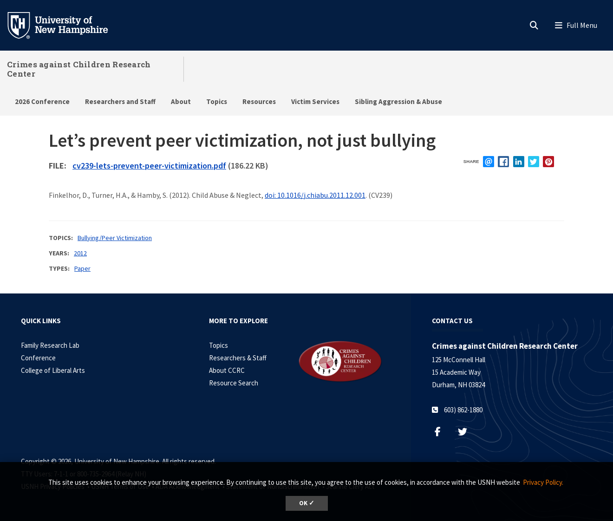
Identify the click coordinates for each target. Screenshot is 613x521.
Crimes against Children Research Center (79, 69)
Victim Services (315, 101)
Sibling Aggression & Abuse (398, 101)
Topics (216, 101)
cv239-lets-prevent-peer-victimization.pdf (149, 165)
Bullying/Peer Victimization (115, 238)
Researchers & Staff (238, 357)
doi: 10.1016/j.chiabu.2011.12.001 (315, 195)
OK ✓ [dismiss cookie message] (306, 503)
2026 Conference (42, 101)
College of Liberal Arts (53, 370)
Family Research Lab (50, 345)
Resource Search (233, 382)
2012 (80, 253)
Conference (38, 357)
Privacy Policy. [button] (543, 482)
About (181, 101)
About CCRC (227, 370)
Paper (82, 268)
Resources (259, 101)
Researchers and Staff (120, 101)
